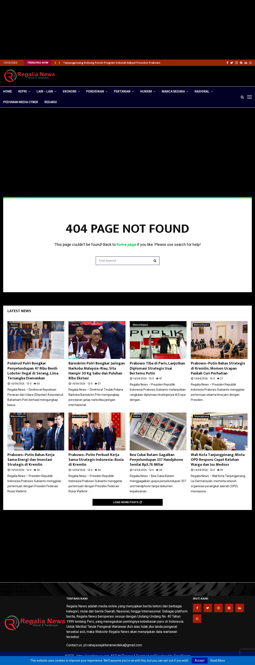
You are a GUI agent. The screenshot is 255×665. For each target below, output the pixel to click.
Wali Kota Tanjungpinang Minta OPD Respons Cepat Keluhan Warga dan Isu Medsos (218, 460)
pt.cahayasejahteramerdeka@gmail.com (113, 645)
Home (7, 91)
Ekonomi (69, 91)
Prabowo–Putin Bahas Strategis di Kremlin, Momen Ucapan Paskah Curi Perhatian (218, 368)
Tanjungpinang (201, 416)
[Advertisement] (127, 30)
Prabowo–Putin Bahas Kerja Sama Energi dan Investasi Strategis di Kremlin (30, 460)
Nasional (202, 91)
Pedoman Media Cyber (20, 102)
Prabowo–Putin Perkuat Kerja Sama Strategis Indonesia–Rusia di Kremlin (96, 460)
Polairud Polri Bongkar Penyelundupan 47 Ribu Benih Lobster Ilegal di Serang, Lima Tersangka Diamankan (32, 371)
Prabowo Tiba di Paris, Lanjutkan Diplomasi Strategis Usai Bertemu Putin (157, 368)
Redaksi (50, 102)
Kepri (22, 91)
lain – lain (45, 91)
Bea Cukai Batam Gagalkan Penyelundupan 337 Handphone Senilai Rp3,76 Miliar (156, 460)
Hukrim (146, 91)
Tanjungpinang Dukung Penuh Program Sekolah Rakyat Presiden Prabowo (111, 62)
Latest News (19, 311)
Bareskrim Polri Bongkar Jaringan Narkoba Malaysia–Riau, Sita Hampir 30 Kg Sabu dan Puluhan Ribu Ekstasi (96, 371)
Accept (199, 660)
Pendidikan (95, 91)
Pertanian (122, 91)
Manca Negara (173, 91)
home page (126, 244)
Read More (217, 660)
